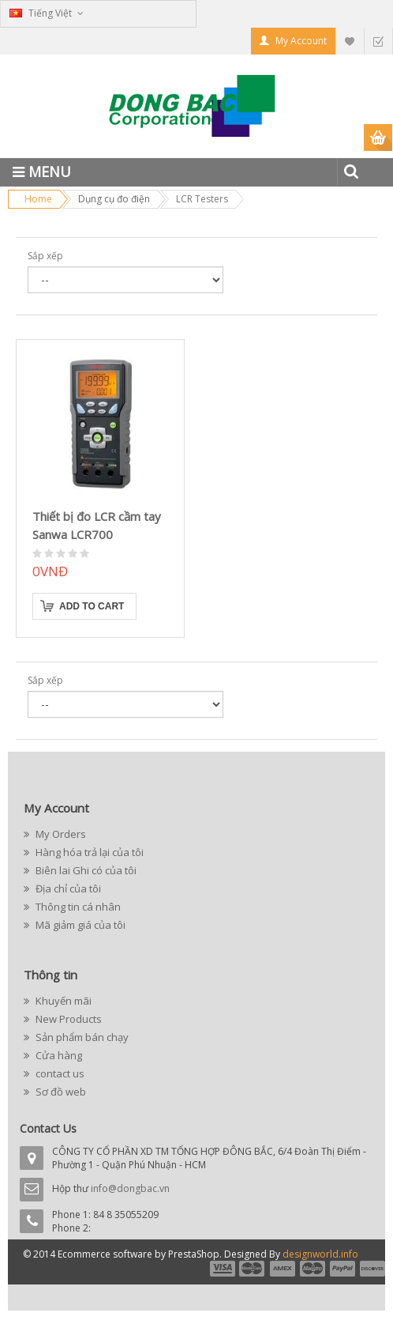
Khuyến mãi (62, 1001)
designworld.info (320, 1254)
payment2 (252, 1269)
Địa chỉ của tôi (67, 888)
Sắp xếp (45, 255)
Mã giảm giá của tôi (79, 925)
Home (38, 199)
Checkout (378, 41)
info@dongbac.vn (130, 1188)
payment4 (314, 1269)
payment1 (222, 1269)
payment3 (283, 1269)
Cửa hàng (57, 1055)
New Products (67, 1019)
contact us (58, 1073)
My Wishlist (349, 41)
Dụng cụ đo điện (114, 199)
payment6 (371, 1269)
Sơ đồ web (59, 1091)
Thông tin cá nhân (77, 907)
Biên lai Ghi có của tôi (85, 870)
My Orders (59, 834)
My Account (301, 41)
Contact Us (48, 1128)
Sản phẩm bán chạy (81, 1037)
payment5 (342, 1269)
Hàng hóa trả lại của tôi (88, 852)
